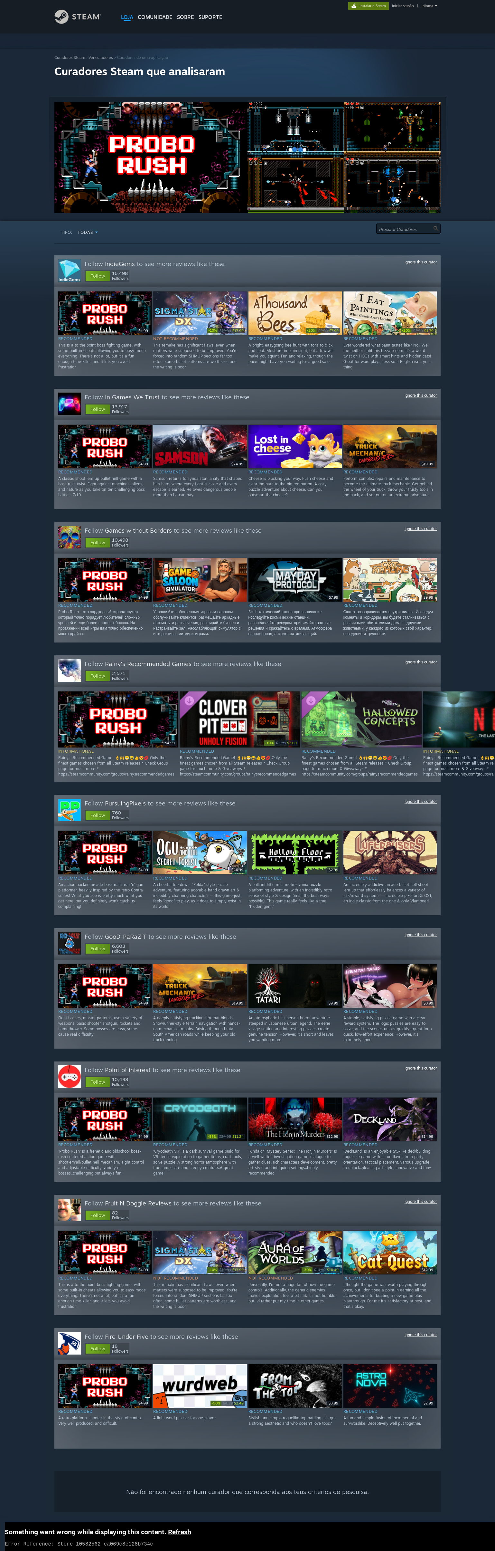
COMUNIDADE (155, 17)
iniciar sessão (403, 6)
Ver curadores (101, 57)
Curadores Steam (69, 57)
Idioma (427, 6)
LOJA (127, 17)
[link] (226, 330)
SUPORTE (210, 17)
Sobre (185, 17)
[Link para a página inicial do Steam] (82, 22)
